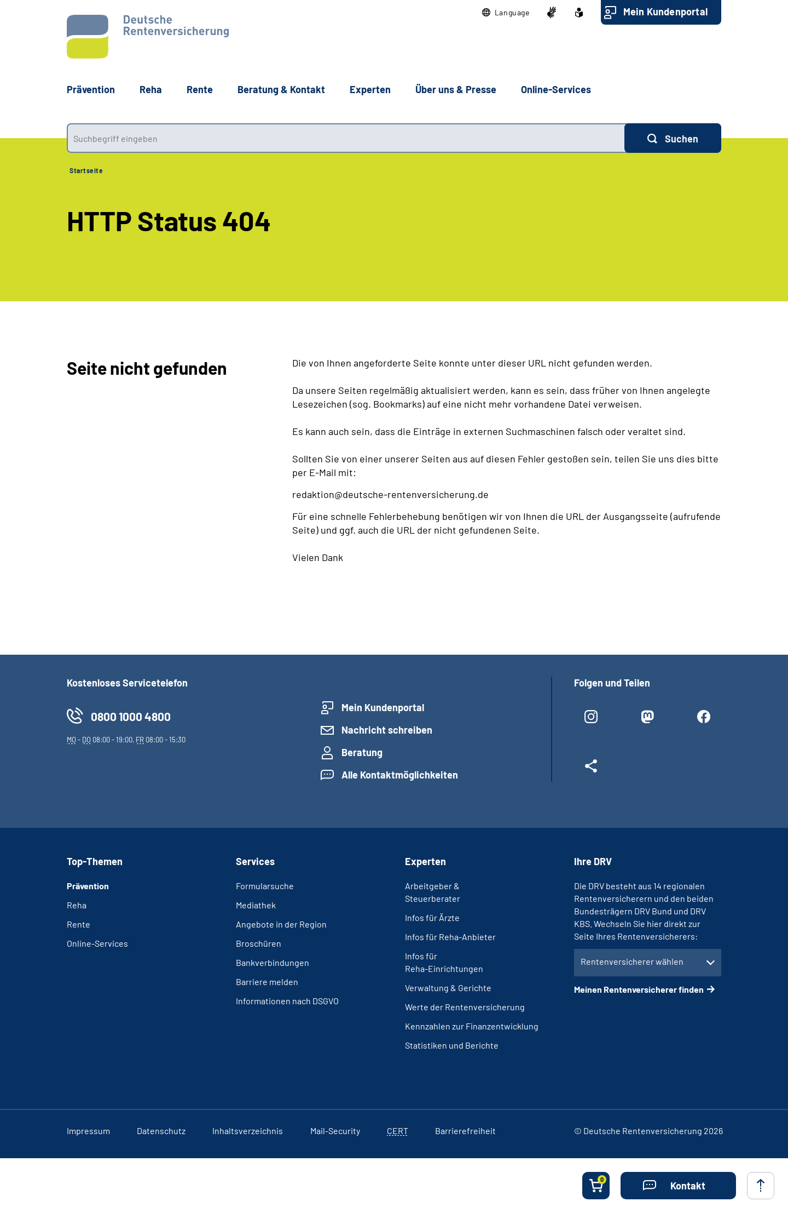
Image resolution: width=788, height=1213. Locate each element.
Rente (78, 924)
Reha (76, 905)
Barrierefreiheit (465, 1130)
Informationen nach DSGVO (287, 1000)
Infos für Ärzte (432, 917)
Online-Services (556, 89)
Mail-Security (335, 1130)
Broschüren (258, 943)
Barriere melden (267, 981)
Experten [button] (370, 89)
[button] (506, 12)
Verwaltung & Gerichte (448, 987)
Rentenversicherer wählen (632, 961)
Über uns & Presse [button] (455, 89)
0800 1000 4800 (131, 716)
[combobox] (345, 138)
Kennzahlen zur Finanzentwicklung (471, 1026)
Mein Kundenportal (665, 11)
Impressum (88, 1130)
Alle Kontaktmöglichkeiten (399, 775)
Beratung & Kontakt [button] (281, 89)
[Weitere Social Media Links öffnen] (591, 770)
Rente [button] (200, 89)
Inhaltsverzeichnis (247, 1130)
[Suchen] (672, 138)
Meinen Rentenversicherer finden (639, 989)
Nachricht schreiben (386, 730)
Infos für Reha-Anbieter (450, 936)
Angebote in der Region (281, 924)
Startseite (86, 170)
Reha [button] (151, 89)
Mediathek (256, 905)
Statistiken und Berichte (452, 1045)
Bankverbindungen (272, 962)
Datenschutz (161, 1130)
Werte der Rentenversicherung (465, 1007)
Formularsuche (265, 885)
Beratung (362, 752)
